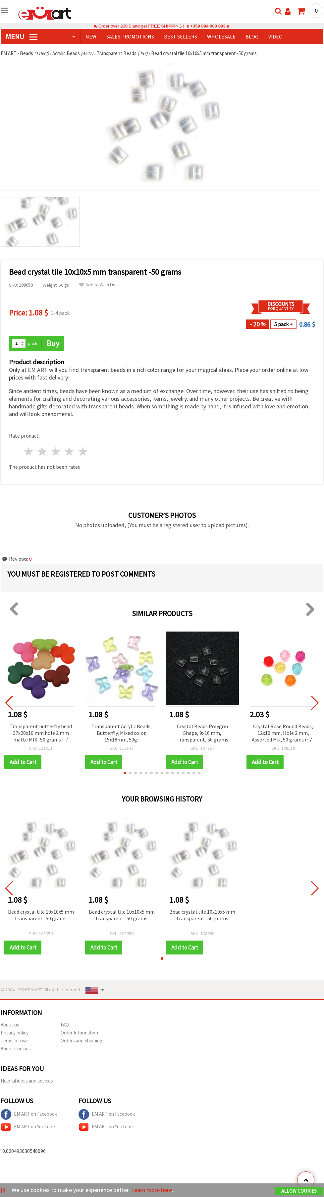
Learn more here (151, 1190)
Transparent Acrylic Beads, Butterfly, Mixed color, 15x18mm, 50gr (121, 733)
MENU (21, 36)
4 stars (69, 451)
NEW (90, 36)
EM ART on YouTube (28, 1127)
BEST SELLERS (180, 36)
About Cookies (16, 1048)
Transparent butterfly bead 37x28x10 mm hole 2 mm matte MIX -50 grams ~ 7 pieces (41, 733)
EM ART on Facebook (29, 1114)
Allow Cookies (299, 1191)
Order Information (79, 1032)
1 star (29, 451)
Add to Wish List (98, 284)
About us (10, 1024)
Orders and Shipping (81, 1040)
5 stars (83, 451)
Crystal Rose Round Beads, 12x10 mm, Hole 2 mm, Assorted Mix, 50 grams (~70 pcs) (283, 733)
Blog (251, 36)
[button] (125, 773)
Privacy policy (14, 1032)
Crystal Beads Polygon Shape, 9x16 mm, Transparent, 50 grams (202, 733)
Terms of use (14, 1040)
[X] (4, 1190)
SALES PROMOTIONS (130, 36)
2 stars (42, 451)
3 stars (56, 451)
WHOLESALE (221, 36)
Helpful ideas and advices (27, 1081)
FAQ (65, 1024)
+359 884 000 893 (207, 26)
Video (275, 36)
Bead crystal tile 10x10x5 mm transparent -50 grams (41, 915)
